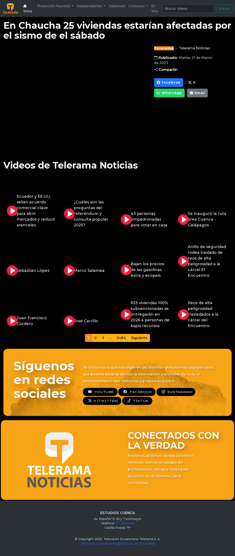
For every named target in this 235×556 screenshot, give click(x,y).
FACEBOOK (137, 392)
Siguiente (139, 338)
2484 (121, 338)
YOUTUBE (100, 392)
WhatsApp (169, 93)
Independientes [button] (90, 6)
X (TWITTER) (102, 401)
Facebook (168, 82)
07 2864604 (125, 523)
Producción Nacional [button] (54, 6)
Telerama (164, 48)
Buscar (224, 8)
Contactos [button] (137, 6)
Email (197, 93)
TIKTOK (137, 401)
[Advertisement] (185, 131)
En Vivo (154, 8)
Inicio (27, 8)
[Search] (188, 8)
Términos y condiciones (99, 543)
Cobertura (117, 6)
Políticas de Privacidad (137, 543)
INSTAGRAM (176, 392)
